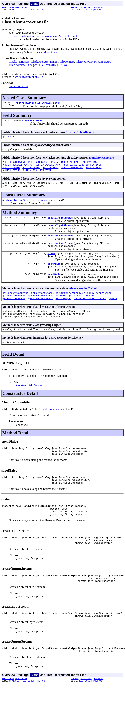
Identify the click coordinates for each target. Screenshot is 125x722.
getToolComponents (40, 314)
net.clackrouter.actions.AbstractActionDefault (45, 36)
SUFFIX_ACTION (73, 169)
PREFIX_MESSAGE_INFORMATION (78, 166)
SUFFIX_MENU (50, 173)
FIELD (23, 10)
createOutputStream (60, 245)
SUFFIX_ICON (93, 169)
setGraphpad (63, 314)
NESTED (16, 10)
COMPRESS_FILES (32, 123)
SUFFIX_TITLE (11, 176)
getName (61, 311)
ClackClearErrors (19, 62)
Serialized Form (18, 87)
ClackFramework (40, 207)
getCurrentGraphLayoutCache (74, 307)
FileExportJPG (103, 62)
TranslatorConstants (45, 52)
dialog (52, 265)
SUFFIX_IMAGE (11, 173)
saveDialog (55, 287)
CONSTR (31, 10)
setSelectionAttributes (90, 314)
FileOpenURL (47, 65)
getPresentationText (82, 311)
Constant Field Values (29, 404)
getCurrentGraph (42, 307)
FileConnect (67, 62)
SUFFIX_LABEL (31, 173)
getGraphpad (104, 307)
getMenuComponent (13, 311)
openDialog (55, 276)
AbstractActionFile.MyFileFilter (38, 105)
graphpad (8, 139)
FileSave (62, 65)
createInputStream (60, 226)
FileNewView (17, 65)
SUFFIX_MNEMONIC (72, 173)
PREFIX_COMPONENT (13, 166)
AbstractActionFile (15, 207)
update (113, 314)
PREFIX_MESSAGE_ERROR (42, 166)
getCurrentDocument (15, 307)
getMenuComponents (40, 311)
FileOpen (32, 65)
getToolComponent (13, 314)
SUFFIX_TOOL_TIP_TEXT (36, 176)
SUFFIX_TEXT (93, 173)
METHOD (41, 10)
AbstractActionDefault (28, 78)
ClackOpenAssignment (44, 62)
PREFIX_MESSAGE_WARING (17, 169)
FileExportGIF (84, 62)
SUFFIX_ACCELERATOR (48, 169)
